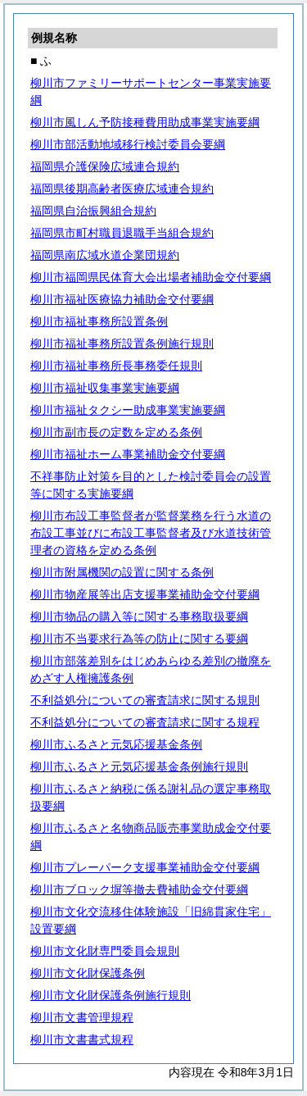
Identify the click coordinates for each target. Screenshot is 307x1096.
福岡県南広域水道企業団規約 (104, 254)
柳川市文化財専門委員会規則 (104, 950)
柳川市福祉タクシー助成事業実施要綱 (127, 409)
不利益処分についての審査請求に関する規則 (145, 700)
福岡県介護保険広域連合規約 (104, 166)
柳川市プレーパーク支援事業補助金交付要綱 (145, 867)
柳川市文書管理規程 (81, 1017)
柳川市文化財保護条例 (87, 973)
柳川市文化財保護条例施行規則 (110, 995)
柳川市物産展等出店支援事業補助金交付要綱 (145, 594)
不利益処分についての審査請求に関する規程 (145, 722)
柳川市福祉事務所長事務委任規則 (116, 365)
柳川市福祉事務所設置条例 (99, 321)
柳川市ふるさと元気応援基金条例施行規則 (139, 766)
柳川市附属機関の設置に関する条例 (122, 572)
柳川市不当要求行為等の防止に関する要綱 (139, 638)
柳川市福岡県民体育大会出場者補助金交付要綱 (150, 277)
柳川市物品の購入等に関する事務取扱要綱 (139, 616)
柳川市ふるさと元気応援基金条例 (116, 744)
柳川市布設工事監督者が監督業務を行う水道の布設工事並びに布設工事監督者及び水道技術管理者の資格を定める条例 (150, 533)
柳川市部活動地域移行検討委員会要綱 (127, 144)
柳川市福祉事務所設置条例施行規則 (122, 343)
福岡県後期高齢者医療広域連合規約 (122, 188)
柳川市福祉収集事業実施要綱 (104, 387)
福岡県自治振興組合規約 (93, 210)
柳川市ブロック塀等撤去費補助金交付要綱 (139, 889)
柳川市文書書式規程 (81, 1039)
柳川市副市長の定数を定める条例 (116, 432)
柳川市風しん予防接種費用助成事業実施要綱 (145, 122)
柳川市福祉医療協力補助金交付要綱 (122, 299)
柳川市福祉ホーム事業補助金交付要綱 (127, 454)
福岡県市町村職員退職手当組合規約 (122, 232)
